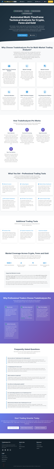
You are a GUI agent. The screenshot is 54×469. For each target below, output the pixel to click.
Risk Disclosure (4, 459)
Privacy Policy (4, 455)
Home (20, 444)
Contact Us (4, 461)
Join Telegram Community (27, 427)
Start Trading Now (22, 35)
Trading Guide (39, 444)
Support (38, 448)
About (20, 448)
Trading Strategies (40, 446)
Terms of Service (4, 457)
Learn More (32, 35)
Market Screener (22, 446)
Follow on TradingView (40, 427)
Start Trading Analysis (13, 427)
